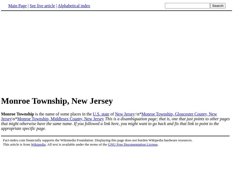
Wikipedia (38, 144)
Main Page (17, 5)
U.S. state (101, 114)
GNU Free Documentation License (132, 144)
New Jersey (125, 114)
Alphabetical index (74, 5)
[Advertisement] (46, 53)
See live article (42, 5)
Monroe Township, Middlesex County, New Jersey (60, 119)
